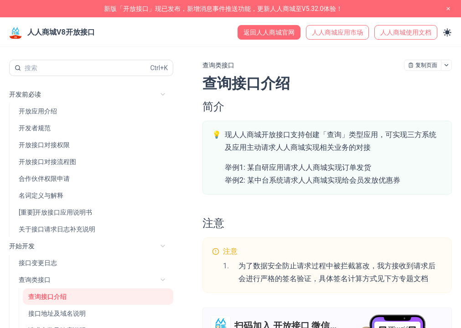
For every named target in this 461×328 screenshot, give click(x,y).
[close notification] (448, 9)
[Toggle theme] (447, 32)
